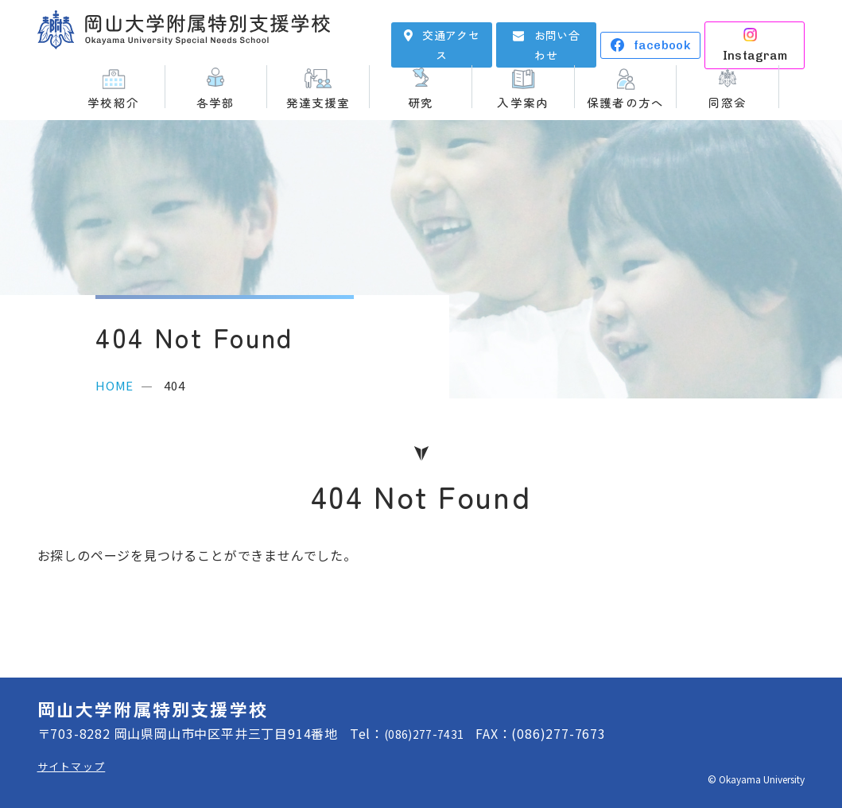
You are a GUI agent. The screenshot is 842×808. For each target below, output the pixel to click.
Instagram (766, 34)
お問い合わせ (556, 33)
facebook (662, 34)
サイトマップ (76, 765)
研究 (420, 101)
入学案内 (523, 101)
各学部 (215, 101)
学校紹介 (113, 101)
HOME (114, 385)
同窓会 (727, 101)
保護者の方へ (625, 101)
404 (174, 385)
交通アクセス (451, 33)
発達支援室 (318, 101)
